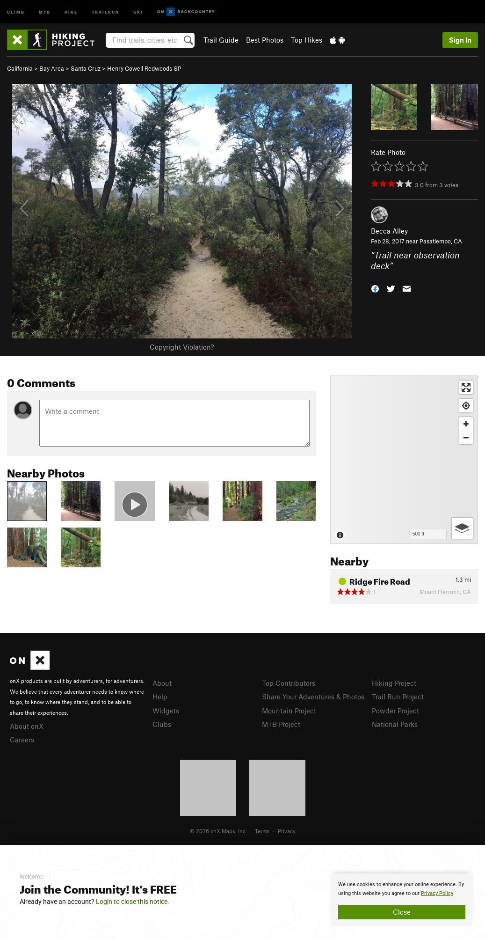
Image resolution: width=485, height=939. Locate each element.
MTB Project (281, 724)
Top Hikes (306, 40)
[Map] (404, 459)
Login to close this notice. (132, 901)
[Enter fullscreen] (466, 387)
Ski (138, 11)
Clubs (161, 724)
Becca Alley (389, 231)
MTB (45, 11)
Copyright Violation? (182, 347)
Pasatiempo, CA (441, 241)
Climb (16, 11)
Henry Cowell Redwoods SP (144, 68)
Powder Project (395, 710)
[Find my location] (466, 405)
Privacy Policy (437, 893)
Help (159, 696)
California (20, 68)
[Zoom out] (466, 437)
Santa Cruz (86, 68)
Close (402, 912)
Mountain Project (289, 710)
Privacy (287, 831)
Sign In (460, 40)
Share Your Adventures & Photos (313, 696)
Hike (71, 11)
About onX (26, 726)
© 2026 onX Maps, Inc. (218, 831)
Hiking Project (394, 683)
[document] (401, 899)
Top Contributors (288, 683)
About (162, 683)
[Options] (462, 528)
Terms (262, 831)
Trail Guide (221, 40)
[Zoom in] (466, 424)
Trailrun (105, 11)
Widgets (165, 710)
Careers (22, 739)
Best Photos (264, 40)
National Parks (395, 724)
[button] (375, 287)
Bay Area (51, 68)
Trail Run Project (398, 696)
